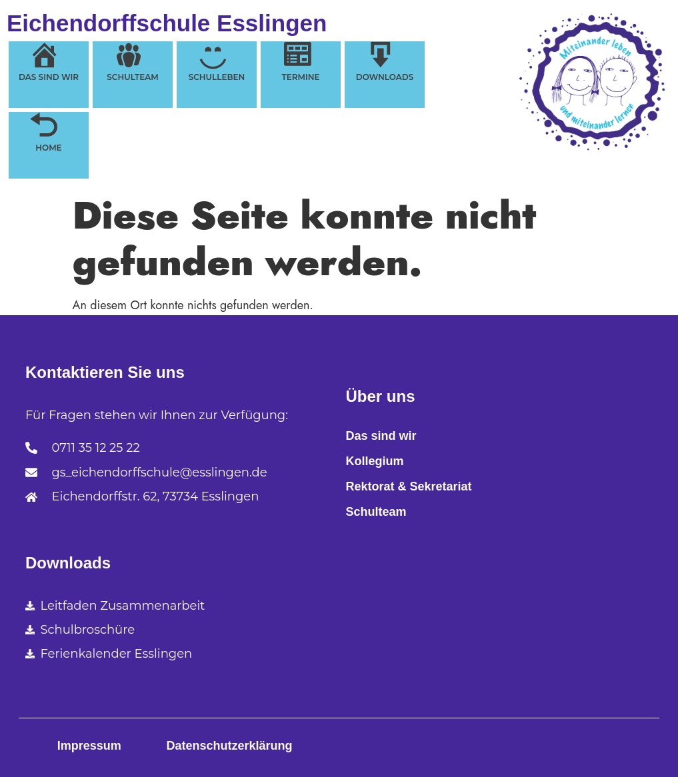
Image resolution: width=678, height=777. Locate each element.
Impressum (89, 745)
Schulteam (376, 511)
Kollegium (375, 461)
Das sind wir (381, 435)
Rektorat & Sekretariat (409, 486)
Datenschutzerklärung (229, 745)
